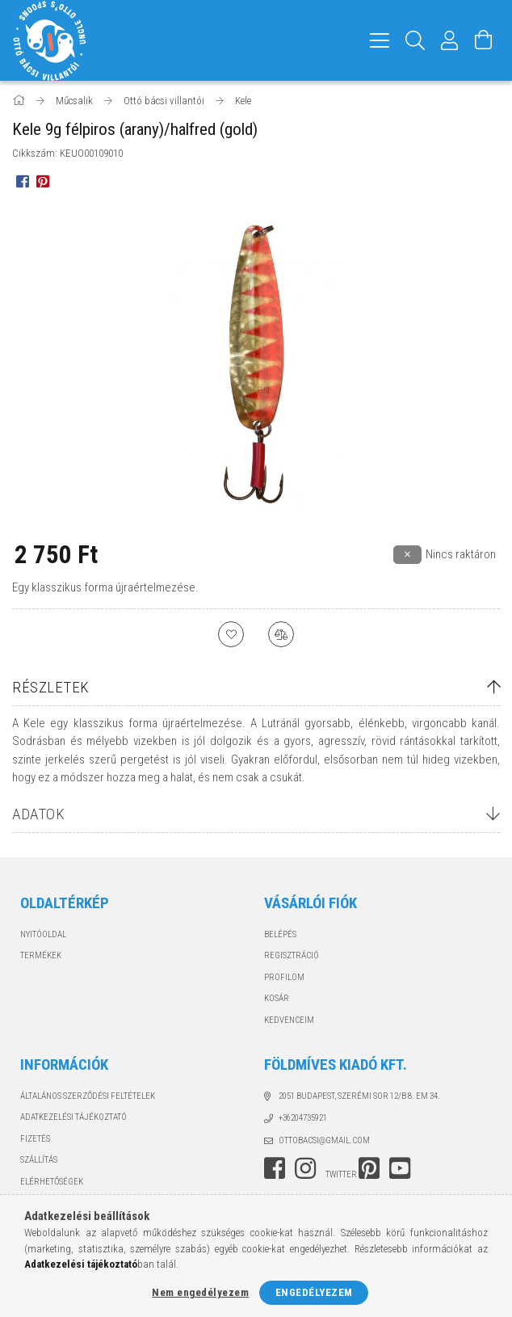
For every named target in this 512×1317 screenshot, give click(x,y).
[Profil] (450, 40)
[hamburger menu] (379, 40)
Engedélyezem (314, 1292)
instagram (305, 1168)
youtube (399, 1168)
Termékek (40, 955)
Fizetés (35, 1139)
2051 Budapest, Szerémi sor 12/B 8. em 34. (359, 1096)
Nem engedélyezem (200, 1292)
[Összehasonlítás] (281, 634)
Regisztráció (291, 955)
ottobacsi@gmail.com (324, 1140)
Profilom (284, 977)
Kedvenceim (289, 1020)
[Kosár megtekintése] (484, 40)
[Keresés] (415, 40)
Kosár (276, 998)
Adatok (38, 814)
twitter (341, 1174)
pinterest (369, 1168)
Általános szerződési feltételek (87, 1096)
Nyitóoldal (43, 934)
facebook (274, 1168)
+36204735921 (303, 1118)
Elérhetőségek (51, 1181)
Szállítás (38, 1160)
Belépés (280, 934)
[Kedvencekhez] (231, 634)
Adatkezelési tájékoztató (73, 1117)
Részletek (51, 687)
